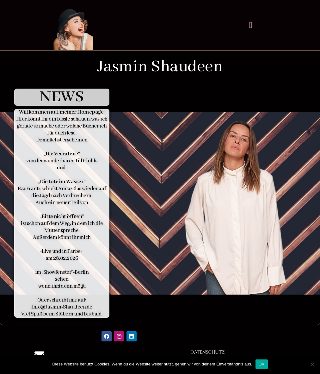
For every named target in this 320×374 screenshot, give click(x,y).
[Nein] (312, 364)
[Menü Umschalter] (250, 25)
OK (262, 364)
